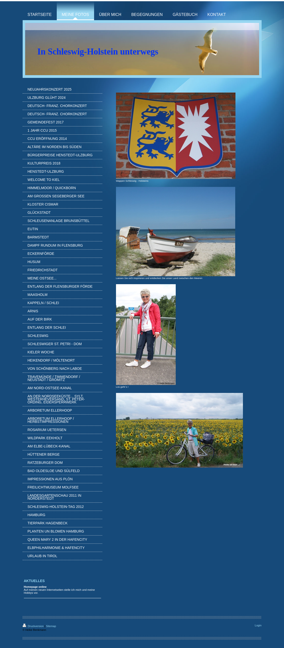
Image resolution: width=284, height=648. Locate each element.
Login (258, 625)
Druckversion (34, 626)
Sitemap (51, 626)
